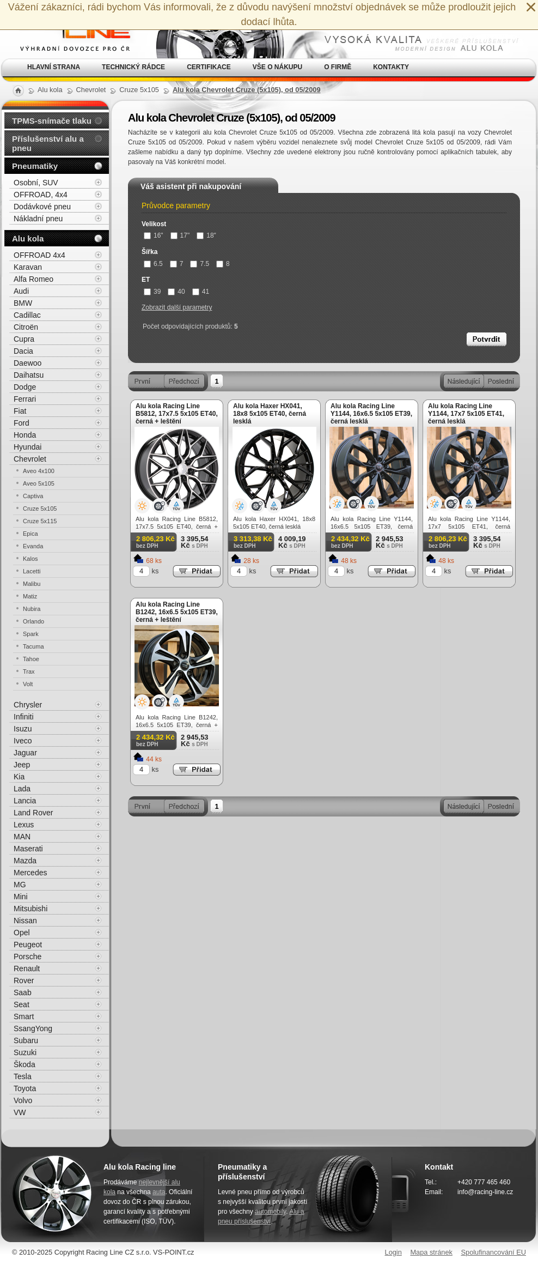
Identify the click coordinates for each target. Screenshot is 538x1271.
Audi (21, 291)
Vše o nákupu (277, 67)
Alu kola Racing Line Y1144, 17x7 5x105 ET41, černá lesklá (466, 413)
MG (20, 884)
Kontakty (391, 67)
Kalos (30, 558)
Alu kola (28, 238)
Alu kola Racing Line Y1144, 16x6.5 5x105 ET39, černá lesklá (371, 413)
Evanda (33, 546)
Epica (30, 533)
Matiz (30, 596)
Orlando (33, 621)
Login (393, 1252)
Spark (31, 634)
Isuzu (23, 728)
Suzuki (25, 1052)
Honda (25, 435)
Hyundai (27, 447)
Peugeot (28, 944)
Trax (29, 671)
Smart (24, 1016)
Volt (28, 684)
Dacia (23, 351)
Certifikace (209, 67)
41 (200, 291)
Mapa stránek (431, 1252)
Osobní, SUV (36, 182)
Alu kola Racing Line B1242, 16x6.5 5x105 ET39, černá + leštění (177, 612)
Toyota (25, 1088)
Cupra (24, 339)
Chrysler (28, 704)
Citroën (26, 327)
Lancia (25, 800)
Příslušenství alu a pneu (48, 143)
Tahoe (31, 659)
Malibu (31, 583)
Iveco (23, 740)
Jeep (22, 764)
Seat (21, 1004)
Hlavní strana (53, 67)
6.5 (153, 264)
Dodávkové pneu (42, 206)
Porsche (27, 956)
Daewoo (27, 363)
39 (152, 291)
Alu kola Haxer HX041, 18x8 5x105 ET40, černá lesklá (269, 413)
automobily (270, 1211)
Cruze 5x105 (40, 508)
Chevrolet (30, 459)
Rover (24, 980)
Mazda (25, 860)
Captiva (33, 496)
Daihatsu (29, 375)
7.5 (199, 264)
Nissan (25, 920)
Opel (22, 932)
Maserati (28, 848)
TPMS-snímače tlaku (51, 120)
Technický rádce (133, 67)
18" (206, 235)
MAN (22, 836)
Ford (21, 423)
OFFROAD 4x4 (39, 255)
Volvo (23, 1100)
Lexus (24, 824)
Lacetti (31, 571)
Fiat (20, 411)
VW (20, 1112)
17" (180, 235)
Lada (22, 788)
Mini (21, 896)
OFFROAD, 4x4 (41, 194)
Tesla (23, 1076)
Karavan (28, 267)
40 (176, 291)
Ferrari (25, 399)
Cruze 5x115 (40, 521)
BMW (23, 303)
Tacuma (33, 646)
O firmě (337, 67)
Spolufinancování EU (493, 1252)
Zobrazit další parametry (177, 307)
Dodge (25, 387)
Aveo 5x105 (38, 483)
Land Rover (33, 812)
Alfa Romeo (33, 279)
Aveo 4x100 (38, 471)
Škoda (24, 1064)
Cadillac (27, 315)
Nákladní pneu (38, 218)
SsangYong (33, 1028)
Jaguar (25, 752)
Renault (27, 968)
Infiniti (24, 716)
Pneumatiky (35, 166)
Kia (19, 776)
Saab (23, 992)
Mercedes (30, 872)
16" (153, 235)
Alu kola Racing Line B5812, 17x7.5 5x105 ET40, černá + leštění (177, 413)
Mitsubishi (30, 908)
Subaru (26, 1040)
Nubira (31, 609)
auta (158, 1192)
